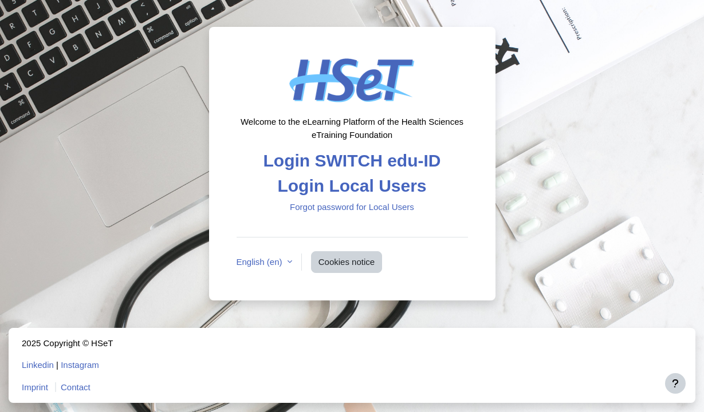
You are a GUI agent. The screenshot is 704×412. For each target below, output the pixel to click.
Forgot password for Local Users (352, 207)
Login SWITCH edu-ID (352, 160)
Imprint (35, 387)
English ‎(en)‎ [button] (261, 262)
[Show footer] (675, 383)
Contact (76, 387)
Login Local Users (351, 185)
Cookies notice (346, 262)
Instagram (80, 365)
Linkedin (38, 365)
